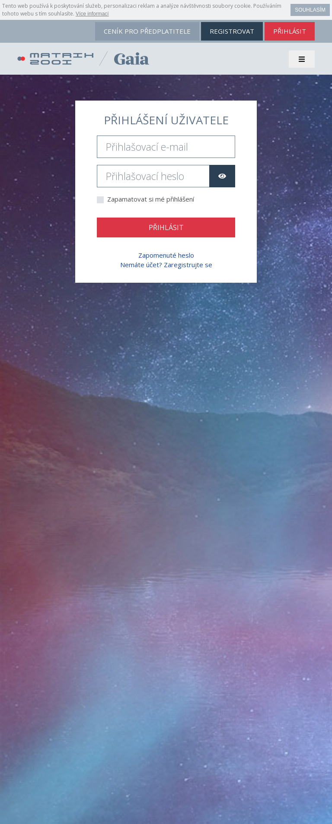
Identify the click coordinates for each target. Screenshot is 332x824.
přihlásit (289, 31)
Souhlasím (310, 10)
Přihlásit (166, 227)
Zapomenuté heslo (166, 255)
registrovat (232, 31)
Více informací (92, 14)
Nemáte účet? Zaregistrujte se (166, 264)
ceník (147, 31)
